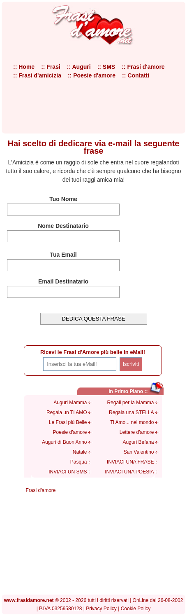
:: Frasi (50, 66)
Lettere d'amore (137, 432)
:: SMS (106, 66)
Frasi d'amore (41, 490)
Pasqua (78, 462)
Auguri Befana (138, 442)
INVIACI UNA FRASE (130, 462)
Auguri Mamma (70, 402)
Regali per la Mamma (130, 402)
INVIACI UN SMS (67, 472)
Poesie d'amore (70, 432)
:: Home (24, 66)
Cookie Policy (136, 608)
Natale (80, 452)
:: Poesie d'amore (91, 75)
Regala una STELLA (131, 412)
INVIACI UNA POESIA (129, 472)
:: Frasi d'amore (143, 66)
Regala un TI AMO (66, 412)
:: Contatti (135, 75)
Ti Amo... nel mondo (132, 422)
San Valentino (139, 452)
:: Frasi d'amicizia (37, 75)
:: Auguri (79, 66)
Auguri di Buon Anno (64, 442)
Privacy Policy (101, 608)
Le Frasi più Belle (68, 422)
